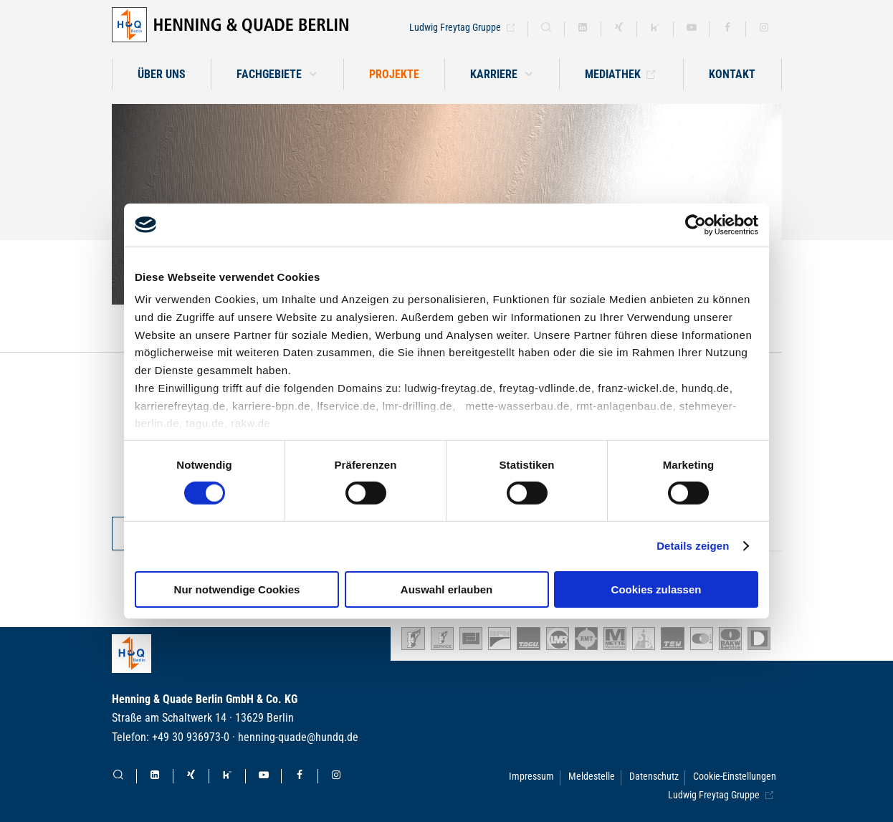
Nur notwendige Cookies (237, 589)
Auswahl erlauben (446, 589)
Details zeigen (692, 546)
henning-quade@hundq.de (298, 737)
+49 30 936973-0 (190, 737)
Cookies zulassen (656, 589)
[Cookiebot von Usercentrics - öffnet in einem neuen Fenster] (695, 224)
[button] (502, 74)
